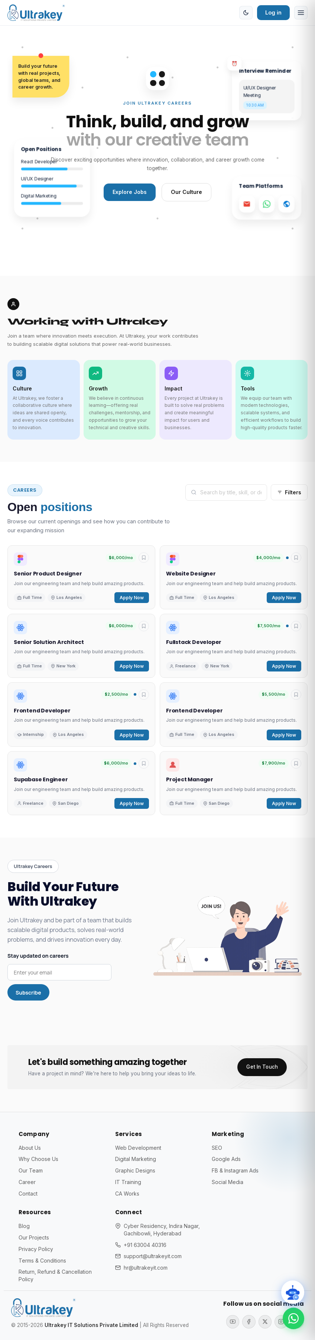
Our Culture (187, 192)
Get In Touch (262, 1067)
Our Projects (34, 1238)
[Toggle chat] (292, 1291)
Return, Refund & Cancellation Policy (55, 1276)
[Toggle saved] (144, 558)
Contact (28, 1193)
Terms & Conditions (42, 1260)
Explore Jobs (129, 192)
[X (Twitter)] (264, 1321)
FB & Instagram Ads (235, 1170)
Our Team (31, 1170)
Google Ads (226, 1159)
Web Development (138, 1148)
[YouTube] (231, 1321)
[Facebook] (248, 1321)
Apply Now (132, 598)
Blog (24, 1226)
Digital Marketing (136, 1159)
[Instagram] (281, 1321)
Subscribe (28, 992)
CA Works (127, 1193)
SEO (217, 1148)
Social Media (227, 1182)
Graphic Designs (135, 1170)
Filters (289, 492)
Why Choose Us (38, 1159)
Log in (273, 12)
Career (27, 1182)
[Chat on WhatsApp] (293, 1317)
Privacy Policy (36, 1249)
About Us (30, 1148)
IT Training (128, 1182)
